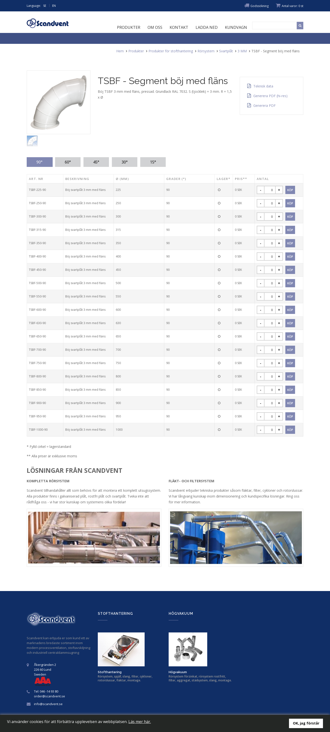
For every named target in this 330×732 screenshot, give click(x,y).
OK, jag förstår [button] (306, 723)
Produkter (128, 27)
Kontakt (179, 27)
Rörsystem (206, 51)
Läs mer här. (139, 721)
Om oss (155, 27)
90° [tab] (39, 162)
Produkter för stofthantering (170, 51)
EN (54, 6)
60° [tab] (68, 162)
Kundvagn (236, 27)
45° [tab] (96, 162)
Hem (120, 51)
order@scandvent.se (49, 696)
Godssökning (256, 6)
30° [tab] (125, 162)
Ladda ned (207, 27)
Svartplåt (226, 51)
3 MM (242, 51)
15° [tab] (153, 162)
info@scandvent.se (48, 704)
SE (44, 6)
